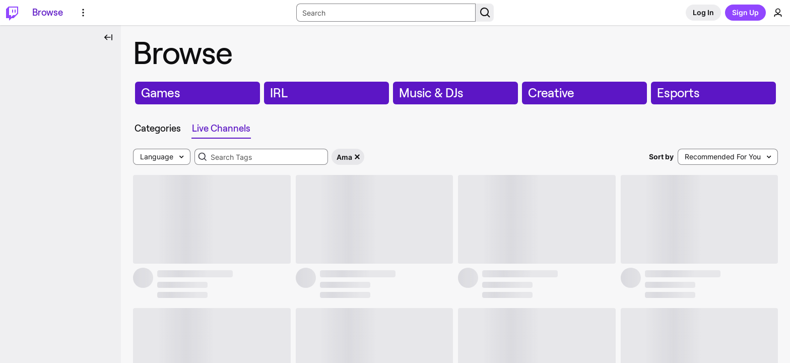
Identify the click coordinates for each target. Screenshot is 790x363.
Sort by (661, 156)
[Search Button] (485, 13)
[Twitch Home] (12, 12)
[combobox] (261, 157)
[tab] (159, 128)
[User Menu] (778, 13)
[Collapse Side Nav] (108, 37)
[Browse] (47, 12)
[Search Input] (386, 13)
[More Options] (83, 13)
